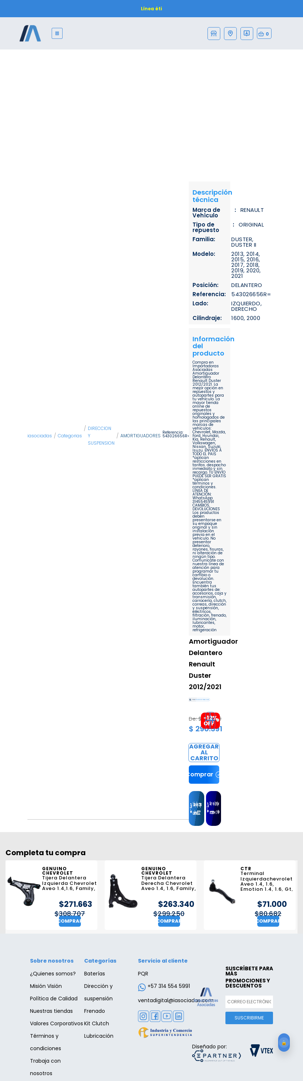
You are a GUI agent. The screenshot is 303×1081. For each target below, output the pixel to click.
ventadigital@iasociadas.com (176, 1000)
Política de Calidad (54, 998)
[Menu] (57, 33)
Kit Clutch (96, 1023)
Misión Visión (46, 986)
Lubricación (98, 1036)
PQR (143, 973)
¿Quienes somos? (53, 973)
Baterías (94, 973)
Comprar (204, 752)
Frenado (94, 1011)
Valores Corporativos (56, 1023)
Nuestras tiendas (51, 1011)
